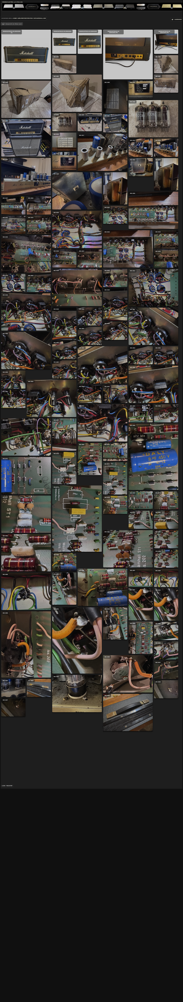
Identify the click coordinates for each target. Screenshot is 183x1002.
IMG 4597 (65, 878)
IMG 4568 (52, 618)
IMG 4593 (15, 832)
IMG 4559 (102, 532)
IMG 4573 (14, 668)
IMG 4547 (52, 449)
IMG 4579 (15, 714)
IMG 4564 (115, 561)
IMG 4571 (102, 661)
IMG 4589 (51, 815)
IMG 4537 (14, 359)
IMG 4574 (52, 685)
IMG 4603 (64, 946)
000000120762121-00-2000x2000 (64, 42)
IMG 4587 (65, 787)
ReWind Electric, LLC (9, 2)
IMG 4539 (90, 368)
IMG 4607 (114, 965)
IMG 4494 (90, 153)
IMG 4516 (115, 175)
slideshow (178, 19)
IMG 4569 (90, 626)
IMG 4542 (13, 378)
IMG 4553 (52, 488)
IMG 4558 (64, 517)
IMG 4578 (14, 694)
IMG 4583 (26, 776)
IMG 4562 (52, 565)
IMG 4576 (116, 691)
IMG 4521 (14, 224)
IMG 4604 (89, 946)
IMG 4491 (15, 128)
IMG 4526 (27, 291)
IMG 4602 (26, 955)
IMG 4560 (64, 536)
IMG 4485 (26, 99)
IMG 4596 (65, 852)
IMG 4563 (89, 561)
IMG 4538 (52, 372)
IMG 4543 (14, 398)
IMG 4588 (15, 805)
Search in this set (14, 24)
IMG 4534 (65, 324)
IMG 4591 (115, 814)
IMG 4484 (115, 64)
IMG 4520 (102, 223)
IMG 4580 (52, 738)
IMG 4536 (64, 343)
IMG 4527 (114, 252)
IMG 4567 (14, 601)
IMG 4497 (115, 156)
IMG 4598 (77, 917)
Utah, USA (19, 2)
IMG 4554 (15, 489)
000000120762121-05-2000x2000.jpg (116, 42)
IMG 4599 (116, 907)
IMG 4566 (15, 574)
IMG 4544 (51, 411)
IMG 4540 (115, 368)
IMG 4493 (64, 153)
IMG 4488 (76, 124)
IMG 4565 (102, 590)
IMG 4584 (116, 749)
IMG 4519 (65, 211)
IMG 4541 (103, 397)
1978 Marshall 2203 (39, 18)
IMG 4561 (14, 555)
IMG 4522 (40, 224)
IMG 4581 (15, 733)
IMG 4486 (116, 83)
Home (15, 18)
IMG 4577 (102, 719)
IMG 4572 (14, 634)
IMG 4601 (116, 927)
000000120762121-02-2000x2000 (90, 42)
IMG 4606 (116, 946)
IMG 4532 (27, 330)
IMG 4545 (14, 424)
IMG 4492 (27, 157)
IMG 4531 (114, 291)
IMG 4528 (64, 264)
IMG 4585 (64, 767)
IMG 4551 (14, 451)
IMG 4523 (26, 253)
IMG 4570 (115, 619)
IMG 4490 (115, 129)
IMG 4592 (102, 864)
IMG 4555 (90, 503)
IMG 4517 (27, 195)
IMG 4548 (115, 426)
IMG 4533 (114, 310)
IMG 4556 (27, 526)
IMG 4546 (89, 433)
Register (9, 995)
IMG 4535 (102, 339)
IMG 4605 (77, 974)
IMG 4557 (115, 503)
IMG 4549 (115, 445)
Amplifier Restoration (25, 18)
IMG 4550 (102, 474)
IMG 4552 (14, 470)
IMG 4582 (90, 749)
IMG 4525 (90, 259)
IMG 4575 (90, 691)
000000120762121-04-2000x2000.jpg (77, 80)
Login (3, 995)
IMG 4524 (65, 238)
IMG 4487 (116, 103)
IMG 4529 (77, 295)
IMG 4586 (102, 777)
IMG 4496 (76, 182)
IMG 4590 (89, 813)
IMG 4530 (115, 272)
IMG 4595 (26, 902)
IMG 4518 (115, 194)
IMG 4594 (40, 851)
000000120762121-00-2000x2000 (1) (26, 54)
